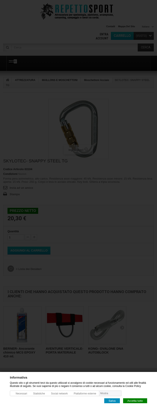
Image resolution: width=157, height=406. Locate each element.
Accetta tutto (135, 400)
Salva (112, 400)
